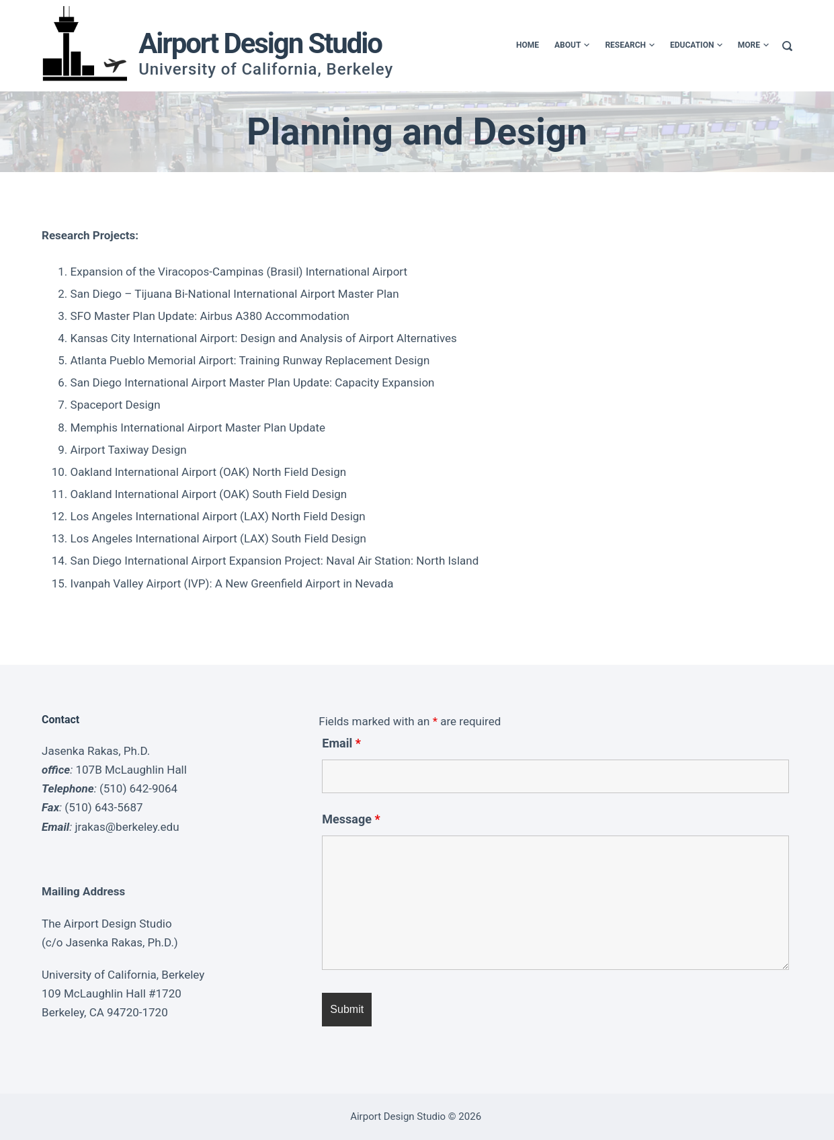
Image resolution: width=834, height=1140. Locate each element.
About (571, 45)
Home (526, 45)
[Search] (787, 46)
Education (695, 45)
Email (341, 743)
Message (351, 819)
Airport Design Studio (260, 43)
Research (630, 45)
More (753, 45)
